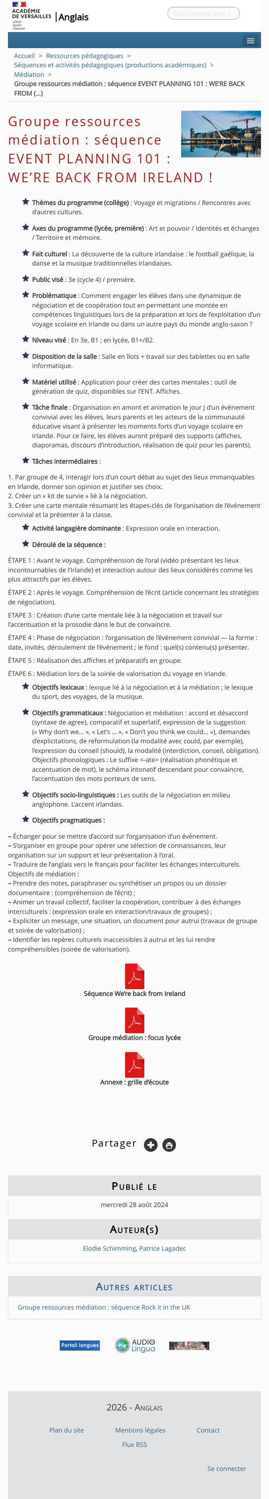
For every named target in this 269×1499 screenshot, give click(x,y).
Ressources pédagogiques (84, 55)
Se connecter (227, 1468)
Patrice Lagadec (162, 1248)
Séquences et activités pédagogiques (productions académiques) (110, 64)
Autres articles (134, 1286)
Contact (208, 1430)
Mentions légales (140, 1430)
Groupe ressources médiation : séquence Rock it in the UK (104, 1307)
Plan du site (66, 1430)
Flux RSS (134, 1444)
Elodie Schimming (109, 1248)
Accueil (24, 55)
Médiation (29, 74)
